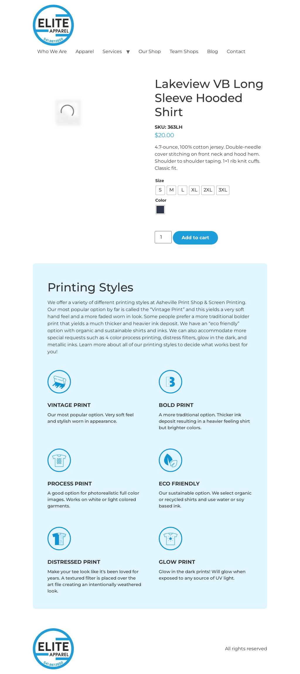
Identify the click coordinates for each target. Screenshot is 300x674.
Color (160, 200)
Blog (212, 51)
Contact (236, 51)
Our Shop (150, 51)
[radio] (160, 190)
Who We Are (52, 51)
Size (159, 181)
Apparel (85, 51)
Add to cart (195, 237)
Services (112, 51)
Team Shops (184, 51)
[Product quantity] (163, 237)
